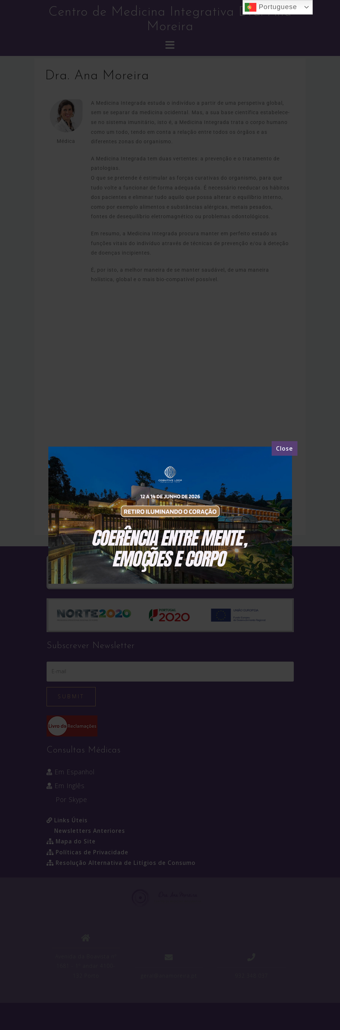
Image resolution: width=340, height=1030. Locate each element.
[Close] (284, 448)
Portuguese (271, 7)
